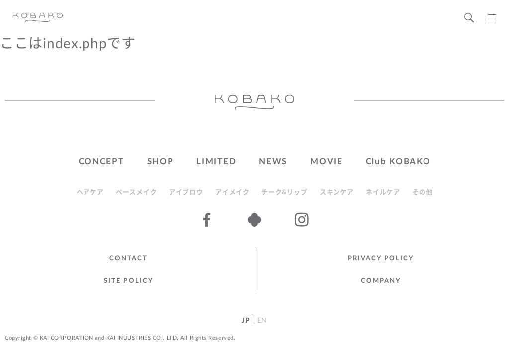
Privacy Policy (381, 258)
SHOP (160, 161)
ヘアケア (90, 192)
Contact (128, 258)
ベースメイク (136, 192)
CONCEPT (101, 161)
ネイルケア (383, 192)
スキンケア (337, 192)
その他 (422, 192)
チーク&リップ (284, 192)
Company (381, 281)
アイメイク (232, 192)
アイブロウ (186, 192)
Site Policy (128, 281)
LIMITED (216, 161)
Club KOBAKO (398, 161)
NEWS (273, 161)
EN (262, 320)
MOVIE (326, 161)
